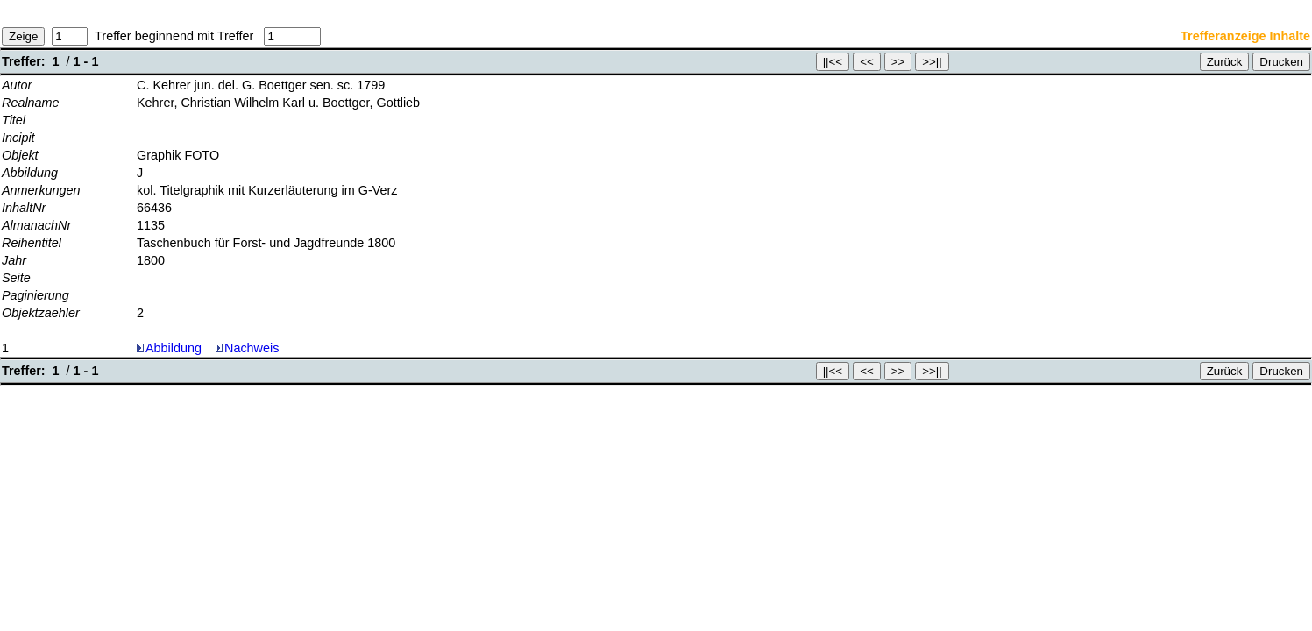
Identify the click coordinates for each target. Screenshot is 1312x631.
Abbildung (173, 348)
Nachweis (247, 348)
